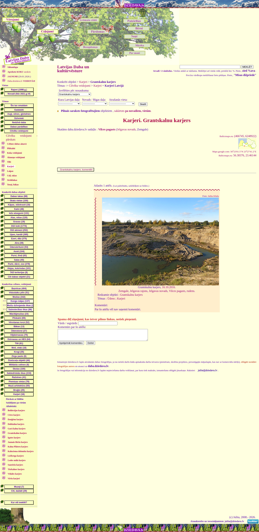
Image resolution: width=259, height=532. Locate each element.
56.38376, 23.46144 (237, 155)
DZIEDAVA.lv (134, 5)
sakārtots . (132, 110)
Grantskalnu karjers (131, 294)
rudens (190, 290)
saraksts (19, 72)
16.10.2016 (168, 287)
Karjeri (83, 81)
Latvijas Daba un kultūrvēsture (73, 68)
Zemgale (123, 290)
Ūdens (111, 298)
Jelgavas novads (126, 129)
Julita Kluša (213, 196)
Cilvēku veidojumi (79, 85)
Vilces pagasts (177, 290)
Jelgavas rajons (138, 290)
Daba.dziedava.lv (21, 81)
